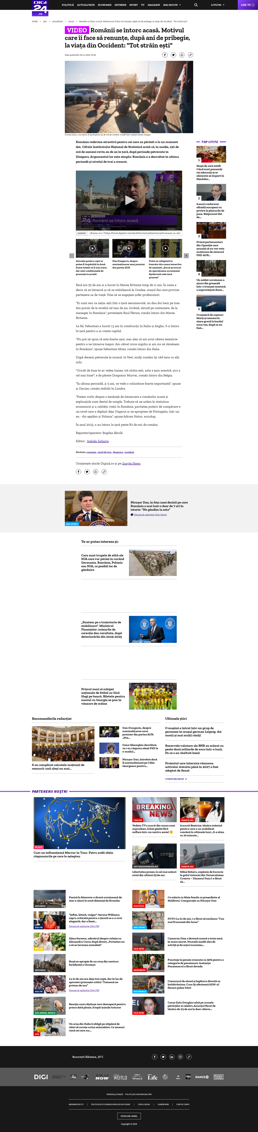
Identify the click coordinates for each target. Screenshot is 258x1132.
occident (129, 452)
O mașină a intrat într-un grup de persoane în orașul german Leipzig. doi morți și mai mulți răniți (193, 731)
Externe (120, 4)
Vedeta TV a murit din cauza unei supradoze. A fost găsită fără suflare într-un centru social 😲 (153, 829)
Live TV (246, 5)
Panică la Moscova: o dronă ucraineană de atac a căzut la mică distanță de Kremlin (95, 898)
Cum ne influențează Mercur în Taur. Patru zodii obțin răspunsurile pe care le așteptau (73, 854)
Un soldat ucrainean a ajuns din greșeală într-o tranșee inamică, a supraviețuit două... (211, 285)
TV (142, 4)
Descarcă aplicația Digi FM (84, 926)
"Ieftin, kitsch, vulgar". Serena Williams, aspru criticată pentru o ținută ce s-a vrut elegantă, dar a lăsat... (95, 918)
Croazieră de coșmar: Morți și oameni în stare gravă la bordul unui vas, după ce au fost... (210, 321)
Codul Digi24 (144, 1104)
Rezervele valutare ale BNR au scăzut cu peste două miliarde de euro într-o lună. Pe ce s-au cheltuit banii (194, 749)
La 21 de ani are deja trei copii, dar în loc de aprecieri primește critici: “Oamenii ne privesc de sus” (96, 982)
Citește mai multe (174, 778)
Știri (45, 21)
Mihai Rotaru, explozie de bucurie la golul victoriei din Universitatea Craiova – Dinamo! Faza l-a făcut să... (202, 876)
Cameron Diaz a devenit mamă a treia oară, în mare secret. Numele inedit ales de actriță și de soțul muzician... (195, 942)
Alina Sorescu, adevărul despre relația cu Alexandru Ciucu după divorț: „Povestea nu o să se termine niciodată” (97, 942)
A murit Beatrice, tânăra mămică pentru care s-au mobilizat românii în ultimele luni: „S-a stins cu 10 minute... (202, 830)
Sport (133, 4)
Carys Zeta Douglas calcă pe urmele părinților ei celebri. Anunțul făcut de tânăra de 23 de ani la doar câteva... (192, 1006)
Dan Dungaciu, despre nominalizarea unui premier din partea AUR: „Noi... (138, 732)
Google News (131, 463)
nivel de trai (105, 452)
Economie (104, 4)
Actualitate (86, 4)
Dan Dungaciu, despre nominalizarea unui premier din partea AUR (128, 264)
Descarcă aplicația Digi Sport (150, 514)
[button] (129, 200)
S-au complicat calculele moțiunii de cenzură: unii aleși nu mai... (58, 766)
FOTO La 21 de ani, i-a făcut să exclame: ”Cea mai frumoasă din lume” (196, 920)
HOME (35, 21)
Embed (82, 233)
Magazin (154, 4)
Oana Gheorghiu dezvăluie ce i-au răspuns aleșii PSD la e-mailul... (140, 748)
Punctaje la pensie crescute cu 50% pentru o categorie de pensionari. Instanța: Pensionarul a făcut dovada (196, 963)
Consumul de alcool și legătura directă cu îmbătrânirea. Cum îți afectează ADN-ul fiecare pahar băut (194, 984)
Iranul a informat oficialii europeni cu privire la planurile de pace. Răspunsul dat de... (210, 210)
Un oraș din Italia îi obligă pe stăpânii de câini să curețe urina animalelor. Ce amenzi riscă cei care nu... (97, 1027)
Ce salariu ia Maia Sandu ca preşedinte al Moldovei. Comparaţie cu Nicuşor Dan (194, 898)
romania (92, 452)
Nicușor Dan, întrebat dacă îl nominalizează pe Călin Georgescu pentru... (139, 763)
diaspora (118, 452)
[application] (129, 200)
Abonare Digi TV (76, 1104)
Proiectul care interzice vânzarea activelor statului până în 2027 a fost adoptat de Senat (191, 766)
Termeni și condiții (114, 1094)
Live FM (216, 4)
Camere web (163, 1104)
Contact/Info (182, 1104)
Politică (68, 4)
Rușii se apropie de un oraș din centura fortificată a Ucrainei (94, 963)
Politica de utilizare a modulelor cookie (110, 1104)
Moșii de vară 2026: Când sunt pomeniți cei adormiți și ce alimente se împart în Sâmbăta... (210, 172)
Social (71, 21)
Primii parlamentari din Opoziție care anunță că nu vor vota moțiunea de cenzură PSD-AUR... (210, 248)
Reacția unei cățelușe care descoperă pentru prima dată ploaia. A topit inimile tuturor (97, 1005)
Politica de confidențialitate (138, 1094)
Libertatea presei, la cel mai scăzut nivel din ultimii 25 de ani (154, 873)
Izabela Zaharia (98, 441)
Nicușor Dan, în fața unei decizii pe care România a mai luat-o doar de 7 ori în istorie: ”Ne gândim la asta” (159, 506)
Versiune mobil (129, 1116)
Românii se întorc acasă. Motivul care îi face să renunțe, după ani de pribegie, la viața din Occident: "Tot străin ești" (133, 21)
